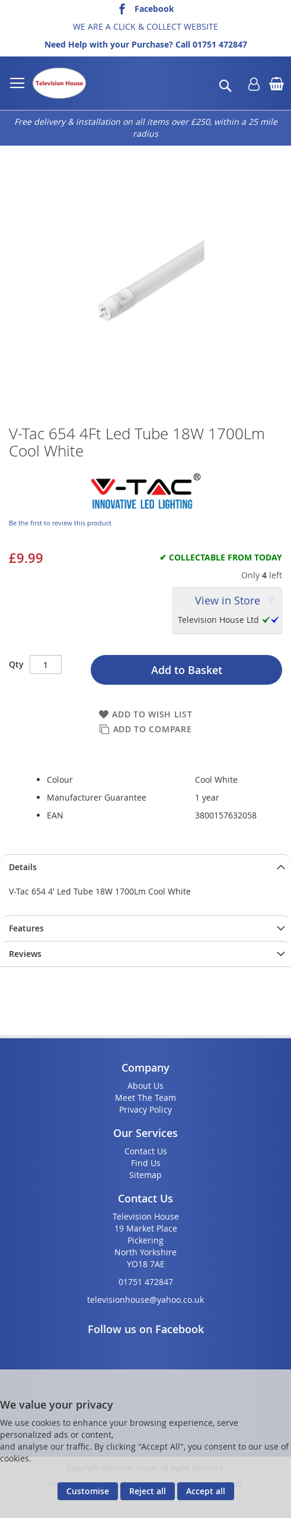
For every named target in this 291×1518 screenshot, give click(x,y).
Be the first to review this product (60, 522)
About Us (145, 1085)
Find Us (146, 1163)
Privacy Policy (145, 1109)
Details (23, 867)
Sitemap (145, 1174)
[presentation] (145, 867)
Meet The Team (145, 1097)
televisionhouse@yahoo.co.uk (145, 1299)
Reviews (25, 953)
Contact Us (145, 1151)
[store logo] (59, 83)
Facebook (154, 8)
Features (26, 928)
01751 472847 (220, 44)
